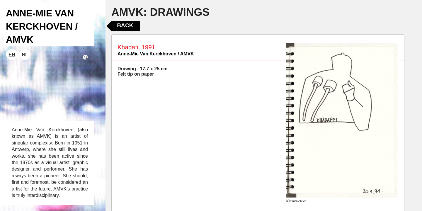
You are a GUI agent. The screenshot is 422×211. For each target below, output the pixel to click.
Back (125, 25)
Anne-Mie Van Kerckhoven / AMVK (156, 53)
